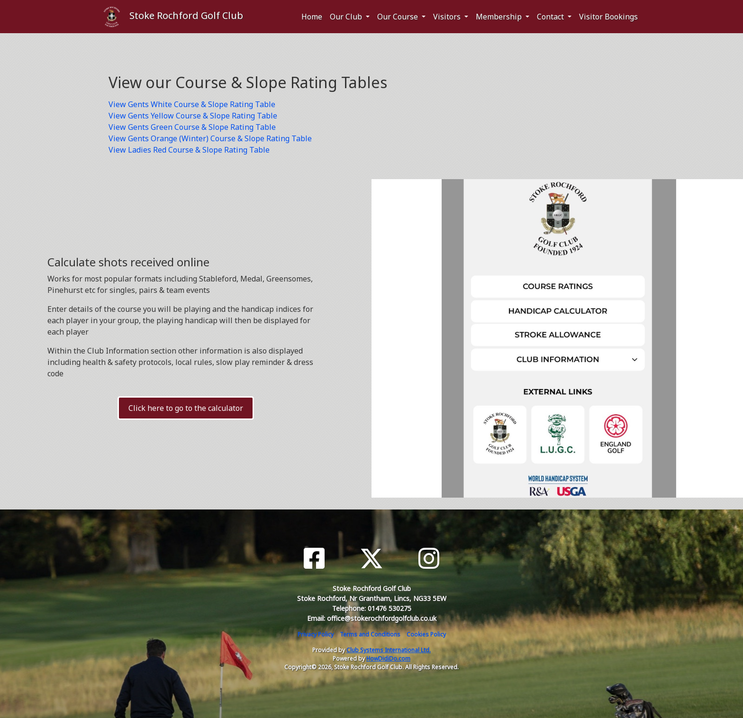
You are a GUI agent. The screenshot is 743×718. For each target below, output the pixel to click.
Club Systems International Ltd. (388, 650)
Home (311, 16)
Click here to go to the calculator (185, 408)
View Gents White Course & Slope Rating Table (192, 104)
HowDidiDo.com (388, 658)
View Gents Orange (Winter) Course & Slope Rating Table (210, 138)
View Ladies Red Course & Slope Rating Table (189, 150)
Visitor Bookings (608, 16)
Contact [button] (551, 16)
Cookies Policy (426, 634)
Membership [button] (500, 16)
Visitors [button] (447, 16)
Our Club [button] (347, 16)
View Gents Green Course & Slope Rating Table (192, 127)
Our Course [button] (398, 16)
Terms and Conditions (370, 634)
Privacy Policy (316, 634)
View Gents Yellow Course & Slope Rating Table (193, 115)
